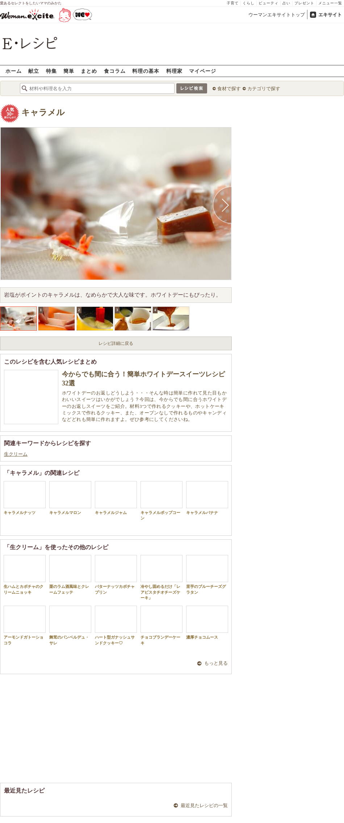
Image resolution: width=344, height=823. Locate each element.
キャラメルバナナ (207, 498)
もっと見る (216, 663)
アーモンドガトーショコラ (25, 625)
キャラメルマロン (70, 498)
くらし (249, 3)
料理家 (174, 70)
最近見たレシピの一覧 (204, 805)
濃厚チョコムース (207, 622)
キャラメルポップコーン (161, 500)
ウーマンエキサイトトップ (276, 14)
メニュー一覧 (330, 3)
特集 (51, 70)
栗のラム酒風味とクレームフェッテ (70, 574)
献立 (33, 70)
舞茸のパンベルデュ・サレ (70, 625)
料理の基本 (145, 70)
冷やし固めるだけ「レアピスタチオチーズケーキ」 (161, 577)
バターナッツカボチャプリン (116, 574)
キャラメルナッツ (25, 498)
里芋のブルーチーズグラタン (207, 574)
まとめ (89, 70)
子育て (233, 3)
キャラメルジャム (116, 498)
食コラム (115, 70)
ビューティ (268, 3)
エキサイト (330, 14)
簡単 (68, 70)
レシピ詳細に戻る (115, 343)
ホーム (13, 70)
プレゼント (304, 3)
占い (286, 3)
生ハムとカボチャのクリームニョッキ (25, 574)
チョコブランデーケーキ (161, 625)
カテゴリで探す (263, 88)
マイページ (202, 70)
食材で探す (229, 88)
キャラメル (43, 112)
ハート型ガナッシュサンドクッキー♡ (116, 625)
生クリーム (16, 454)
